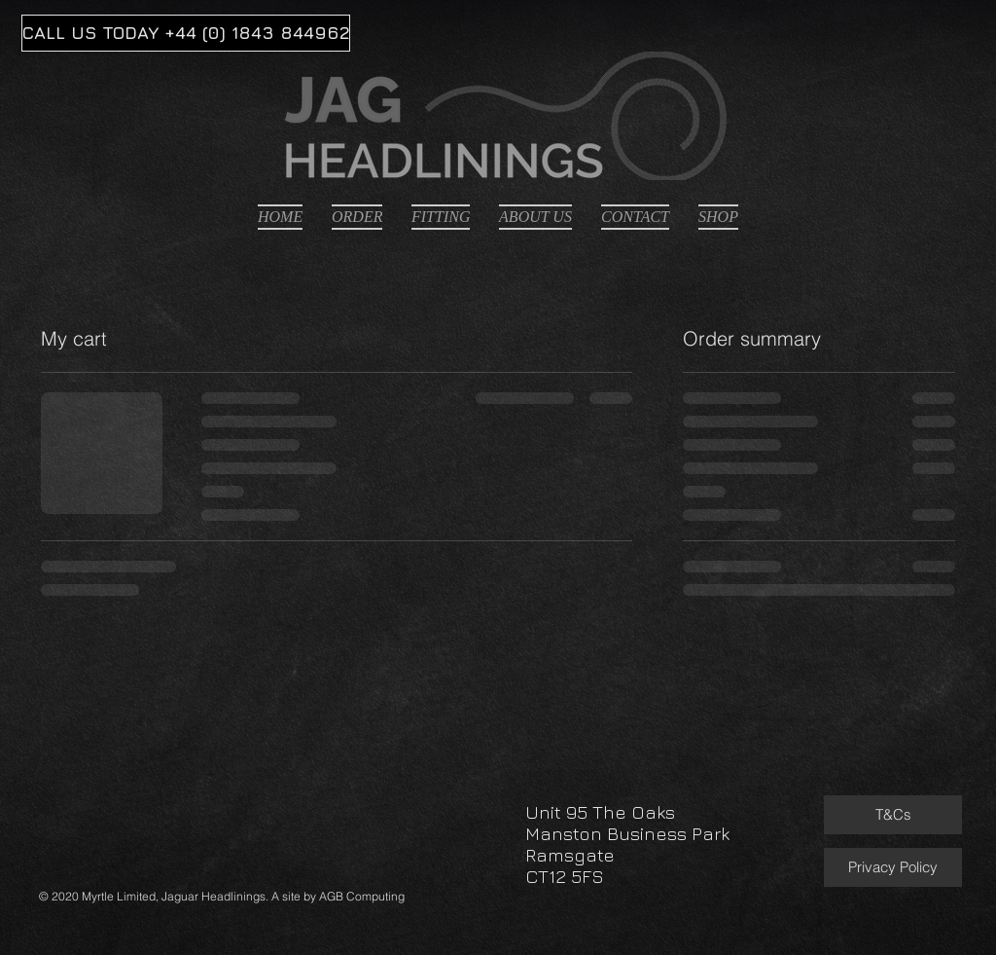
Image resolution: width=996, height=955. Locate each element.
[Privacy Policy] (893, 867)
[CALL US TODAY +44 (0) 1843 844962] (185, 33)
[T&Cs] (893, 814)
